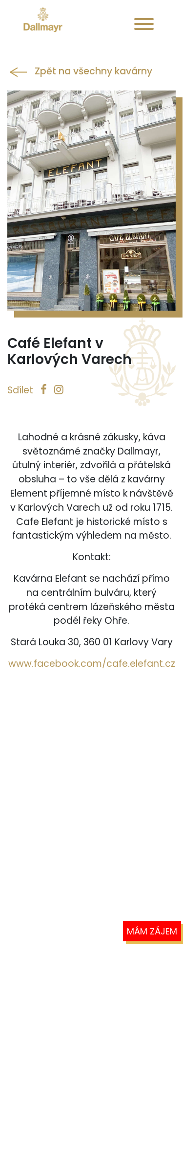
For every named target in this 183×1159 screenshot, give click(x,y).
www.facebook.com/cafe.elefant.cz (91, 663)
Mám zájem (152, 931)
